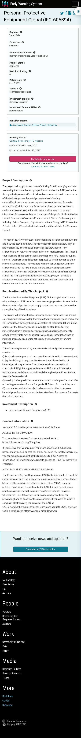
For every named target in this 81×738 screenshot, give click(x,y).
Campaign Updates (11, 669)
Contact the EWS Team (43, 166)
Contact (6, 700)
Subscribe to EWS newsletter (40, 549)
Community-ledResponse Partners (12, 618)
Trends (5, 677)
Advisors (6, 623)
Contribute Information (43, 159)
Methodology (8, 580)
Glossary (6, 593)
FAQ (4, 589)
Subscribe (7, 705)
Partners (6, 611)
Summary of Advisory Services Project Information (33, 125)
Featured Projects (11, 673)
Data (4, 646)
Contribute (7, 696)
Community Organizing (13, 641)
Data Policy (8, 584)
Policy (5, 650)
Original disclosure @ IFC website (26, 140)
